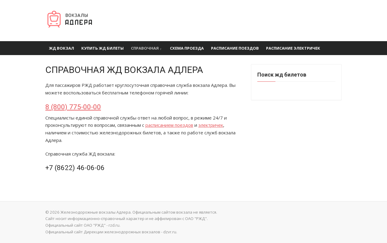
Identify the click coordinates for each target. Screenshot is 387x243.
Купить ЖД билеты (102, 48)
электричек (210, 125)
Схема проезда (187, 48)
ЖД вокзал (61, 48)
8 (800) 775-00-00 (73, 107)
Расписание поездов (235, 48)
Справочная (145, 48)
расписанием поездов (169, 125)
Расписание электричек (293, 48)
